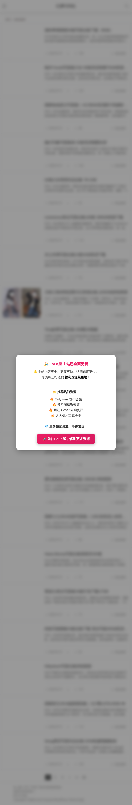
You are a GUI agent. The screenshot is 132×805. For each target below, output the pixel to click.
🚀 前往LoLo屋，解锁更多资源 (66, 439)
